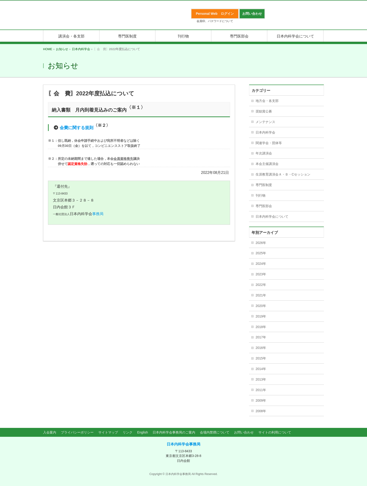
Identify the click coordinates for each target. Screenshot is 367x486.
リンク (127, 432)
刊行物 (260, 195)
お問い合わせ (244, 432)
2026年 (261, 243)
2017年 (261, 337)
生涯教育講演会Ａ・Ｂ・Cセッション (283, 174)
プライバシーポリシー (77, 432)
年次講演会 (264, 153)
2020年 (261, 306)
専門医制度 (264, 185)
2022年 (261, 285)
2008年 (261, 411)
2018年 (261, 327)
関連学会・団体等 (269, 143)
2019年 (261, 316)
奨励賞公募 (264, 111)
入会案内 (49, 432)
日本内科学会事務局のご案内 (174, 432)
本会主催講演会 (267, 164)
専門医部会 (264, 206)
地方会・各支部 (267, 101)
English (142, 432)
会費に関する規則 (76, 127)
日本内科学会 (265, 132)
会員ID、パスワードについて (215, 21)
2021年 (261, 295)
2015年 (261, 358)
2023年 (261, 274)
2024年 (261, 263)
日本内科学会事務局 (183, 444)
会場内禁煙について (214, 432)
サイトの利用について (274, 432)
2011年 (261, 390)
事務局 (97, 214)
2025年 (261, 253)
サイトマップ (108, 432)
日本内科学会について (272, 216)
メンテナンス (265, 122)
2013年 (261, 379)
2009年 (261, 400)
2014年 (261, 369)
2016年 (261, 348)
